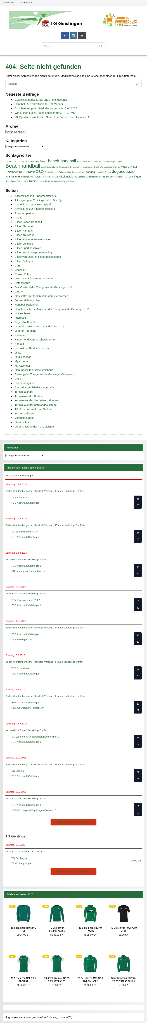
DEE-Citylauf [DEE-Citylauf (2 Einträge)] (27, 171)
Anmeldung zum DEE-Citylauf (33, 204)
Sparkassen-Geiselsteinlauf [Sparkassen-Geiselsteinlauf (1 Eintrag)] (87, 177)
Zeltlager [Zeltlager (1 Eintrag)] (71, 181)
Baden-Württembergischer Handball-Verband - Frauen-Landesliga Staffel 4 (44, 491)
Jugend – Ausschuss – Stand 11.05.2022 (39, 326)
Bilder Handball (24, 230)
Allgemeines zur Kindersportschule (36, 195)
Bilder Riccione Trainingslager (33, 239)
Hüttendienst (22, 313)
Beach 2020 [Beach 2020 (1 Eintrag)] (93, 161)
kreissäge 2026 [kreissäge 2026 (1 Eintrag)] (27, 177)
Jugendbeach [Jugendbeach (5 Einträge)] (124, 171)
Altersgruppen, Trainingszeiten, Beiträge (39, 200)
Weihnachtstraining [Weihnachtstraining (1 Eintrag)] (59, 181)
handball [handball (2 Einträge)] (91, 171)
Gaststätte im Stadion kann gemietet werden (41, 295)
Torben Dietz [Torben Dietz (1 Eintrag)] (22, 181)
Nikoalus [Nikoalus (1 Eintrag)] (54, 177)
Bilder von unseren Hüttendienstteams (38, 256)
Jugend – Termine (25, 330)
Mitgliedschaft (23, 356)
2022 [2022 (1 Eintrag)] (32, 161)
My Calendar (22, 365)
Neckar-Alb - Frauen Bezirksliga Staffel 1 (27, 559)
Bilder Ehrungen (24, 226)
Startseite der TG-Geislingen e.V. (34, 387)
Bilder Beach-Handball (28, 221)
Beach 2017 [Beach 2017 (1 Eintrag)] (82, 161)
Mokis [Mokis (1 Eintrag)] (47, 177)
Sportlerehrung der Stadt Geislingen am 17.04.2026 (46, 108)
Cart (17, 265)
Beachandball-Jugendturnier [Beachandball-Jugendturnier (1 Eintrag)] (110, 161)
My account (22, 361)
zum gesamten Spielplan (73, 822)
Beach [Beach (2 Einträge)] (43, 161)
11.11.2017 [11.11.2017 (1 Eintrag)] (13, 161)
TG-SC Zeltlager (25, 413)
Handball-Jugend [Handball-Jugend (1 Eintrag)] (104, 172)
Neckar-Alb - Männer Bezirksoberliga (24, 851)
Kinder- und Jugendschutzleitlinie (35, 339)
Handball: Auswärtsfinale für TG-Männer (39, 103)
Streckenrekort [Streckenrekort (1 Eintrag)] (116, 177)
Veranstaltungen (24, 417)
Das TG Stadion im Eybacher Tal (34, 278)
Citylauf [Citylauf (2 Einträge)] (122, 166)
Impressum (26, 2)
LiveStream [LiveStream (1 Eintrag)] (39, 177)
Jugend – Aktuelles (26, 322)
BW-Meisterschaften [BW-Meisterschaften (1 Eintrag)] (108, 167)
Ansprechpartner (25, 213)
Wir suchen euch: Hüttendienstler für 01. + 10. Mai (45, 112)
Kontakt (19, 343)
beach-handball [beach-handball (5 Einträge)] (62, 161)
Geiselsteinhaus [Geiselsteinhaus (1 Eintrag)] (51, 172)
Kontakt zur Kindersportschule (33, 348)
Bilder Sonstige (24, 243)
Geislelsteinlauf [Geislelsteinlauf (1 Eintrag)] (78, 172)
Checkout (20, 269)
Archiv (18, 217)
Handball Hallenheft (27, 304)
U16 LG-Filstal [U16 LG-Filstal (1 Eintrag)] (44, 181)
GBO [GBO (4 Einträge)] (39, 171)
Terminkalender (24, 391)
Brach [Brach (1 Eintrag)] (96, 167)
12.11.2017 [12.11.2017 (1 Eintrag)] (24, 161)
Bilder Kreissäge (25, 234)
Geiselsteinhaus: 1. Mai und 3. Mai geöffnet (41, 99)
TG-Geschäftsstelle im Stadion (33, 409)
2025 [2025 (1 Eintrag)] (37, 161)
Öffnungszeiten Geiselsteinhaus (34, 369)
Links (18, 352)
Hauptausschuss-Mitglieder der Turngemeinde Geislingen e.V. (52, 309)
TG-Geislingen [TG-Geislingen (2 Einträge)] (132, 176)
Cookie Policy (23, 274)
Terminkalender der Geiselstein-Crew (37, 400)
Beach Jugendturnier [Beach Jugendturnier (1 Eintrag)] (50, 167)
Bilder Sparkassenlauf (28, 247)
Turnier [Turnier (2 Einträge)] (33, 180)
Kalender (20, 335)
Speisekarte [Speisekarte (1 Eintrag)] (104, 177)
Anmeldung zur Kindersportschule (35, 208)
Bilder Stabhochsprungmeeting (33, 252)
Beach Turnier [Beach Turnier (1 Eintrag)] (76, 167)
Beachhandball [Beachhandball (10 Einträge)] (22, 166)
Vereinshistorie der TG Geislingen (35, 426)
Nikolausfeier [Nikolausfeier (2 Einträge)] (66, 176)
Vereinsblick (22, 422)
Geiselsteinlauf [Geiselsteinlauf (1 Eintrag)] (65, 172)
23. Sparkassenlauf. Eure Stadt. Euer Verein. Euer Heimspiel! (52, 117)
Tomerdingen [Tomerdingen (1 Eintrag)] (10, 181)
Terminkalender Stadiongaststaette (36, 404)
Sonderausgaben (25, 383)
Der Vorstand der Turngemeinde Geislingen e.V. (43, 287)
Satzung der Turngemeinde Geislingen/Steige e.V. (45, 374)
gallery (19, 291)
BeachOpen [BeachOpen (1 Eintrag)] (64, 167)
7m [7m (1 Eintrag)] (6, 161)
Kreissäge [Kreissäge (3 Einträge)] (12, 176)
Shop (18, 378)
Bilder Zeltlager (24, 261)
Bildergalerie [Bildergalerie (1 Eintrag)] (88, 167)
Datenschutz (9, 2)
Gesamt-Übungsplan (27, 300)
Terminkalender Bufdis (28, 396)
